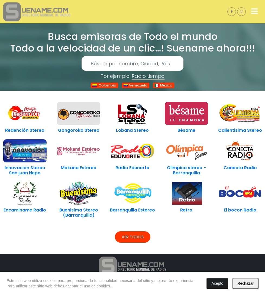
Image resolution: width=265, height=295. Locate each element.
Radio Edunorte (132, 168)
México (163, 85)
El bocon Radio (240, 210)
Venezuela (135, 85)
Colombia (104, 85)
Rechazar (245, 283)
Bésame (186, 130)
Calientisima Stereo (240, 130)
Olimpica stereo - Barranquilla (186, 170)
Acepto (217, 283)
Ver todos (133, 237)
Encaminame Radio (25, 210)
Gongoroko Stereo (78, 130)
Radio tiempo (148, 76)
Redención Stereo (24, 130)
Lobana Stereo (132, 130)
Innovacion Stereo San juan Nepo (25, 170)
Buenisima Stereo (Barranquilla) (78, 212)
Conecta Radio (240, 168)
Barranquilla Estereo (132, 210)
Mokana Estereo (78, 168)
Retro (186, 210)
